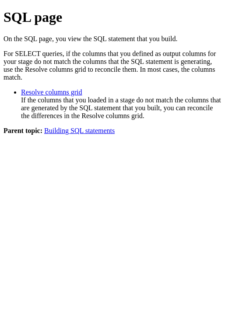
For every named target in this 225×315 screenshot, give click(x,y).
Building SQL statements (79, 130)
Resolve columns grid (51, 92)
